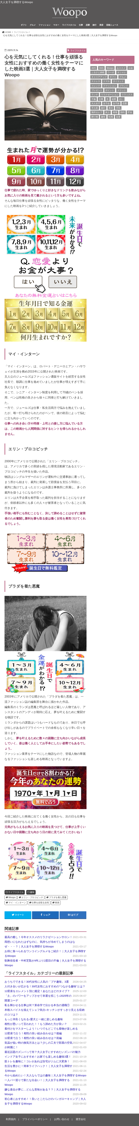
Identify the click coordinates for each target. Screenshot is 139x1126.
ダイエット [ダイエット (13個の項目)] (118, 82)
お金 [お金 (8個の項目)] (131, 69)
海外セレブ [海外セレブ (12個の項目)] (96, 113)
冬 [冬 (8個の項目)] (107, 100)
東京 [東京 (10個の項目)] (111, 109)
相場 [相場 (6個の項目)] (115, 113)
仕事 (81, 26)
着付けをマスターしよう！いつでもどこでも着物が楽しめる (41, 1029)
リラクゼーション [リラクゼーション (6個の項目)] (109, 95)
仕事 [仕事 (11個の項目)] (101, 100)
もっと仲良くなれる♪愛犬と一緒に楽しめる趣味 (34, 1020)
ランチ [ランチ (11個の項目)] (94, 95)
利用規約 (10, 1120)
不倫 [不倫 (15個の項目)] (93, 100)
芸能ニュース (112, 26)
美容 (101, 26)
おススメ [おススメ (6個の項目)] (121, 69)
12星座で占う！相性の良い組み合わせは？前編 (33, 1039)
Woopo (12, 898)
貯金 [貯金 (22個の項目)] (130, 113)
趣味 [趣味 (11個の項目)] (103, 117)
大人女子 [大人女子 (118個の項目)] (95, 104)
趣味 (32, 893)
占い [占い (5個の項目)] (121, 100)
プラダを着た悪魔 (57, 898)
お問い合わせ (58, 1120)
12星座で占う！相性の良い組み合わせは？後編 (33, 1034)
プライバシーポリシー (33, 1120)
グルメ (33, 26)
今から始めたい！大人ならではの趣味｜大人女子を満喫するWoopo (45, 1076)
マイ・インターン (17, 903)
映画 (57, 903)
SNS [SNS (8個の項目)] (101, 69)
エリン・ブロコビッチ (32, 898)
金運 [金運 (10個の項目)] (118, 117)
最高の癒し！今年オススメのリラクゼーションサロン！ (38, 938)
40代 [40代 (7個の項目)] (93, 69)
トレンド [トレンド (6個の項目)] (95, 86)
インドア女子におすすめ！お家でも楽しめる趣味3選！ (38, 1057)
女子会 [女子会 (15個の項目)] (106, 104)
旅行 (94, 26)
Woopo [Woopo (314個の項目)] (110, 69)
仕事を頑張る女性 (40, 903)
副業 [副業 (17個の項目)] (114, 100)
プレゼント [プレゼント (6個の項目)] (96, 91)
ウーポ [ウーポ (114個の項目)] (111, 73)
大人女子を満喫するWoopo (16, 2)
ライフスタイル (69, 26)
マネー (56, 26)
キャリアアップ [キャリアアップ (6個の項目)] (99, 78)
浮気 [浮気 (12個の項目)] (118, 109)
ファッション (44, 26)
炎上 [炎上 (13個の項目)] (107, 113)
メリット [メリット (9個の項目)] (121, 91)
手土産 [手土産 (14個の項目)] (94, 109)
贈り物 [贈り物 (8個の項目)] (94, 117)
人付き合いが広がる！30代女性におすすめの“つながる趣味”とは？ (45, 987)
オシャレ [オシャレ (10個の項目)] (121, 73)
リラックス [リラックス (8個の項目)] (127, 95)
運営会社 (76, 1120)
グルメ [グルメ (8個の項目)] (122, 78)
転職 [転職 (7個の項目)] (111, 117)
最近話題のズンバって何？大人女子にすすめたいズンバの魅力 (43, 1053)
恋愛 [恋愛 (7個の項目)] (125, 104)
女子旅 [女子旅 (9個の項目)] (116, 104)
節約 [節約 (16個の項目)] (122, 113)
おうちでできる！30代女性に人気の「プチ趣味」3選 (37, 982)
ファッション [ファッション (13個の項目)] (109, 86)
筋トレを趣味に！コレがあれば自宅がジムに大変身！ (37, 1062)
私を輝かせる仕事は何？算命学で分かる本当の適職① (37, 1006)
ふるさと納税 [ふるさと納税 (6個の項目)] (97, 73)
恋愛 (88, 26)
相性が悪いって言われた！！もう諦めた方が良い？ (36, 1024)
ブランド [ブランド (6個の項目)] (123, 86)
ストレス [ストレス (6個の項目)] (95, 82)
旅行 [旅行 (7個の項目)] (103, 109)
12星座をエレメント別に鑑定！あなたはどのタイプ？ (37, 992)
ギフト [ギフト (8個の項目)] (113, 78)
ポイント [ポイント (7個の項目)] (109, 91)
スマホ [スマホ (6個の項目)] (106, 82)
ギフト (24, 26)
